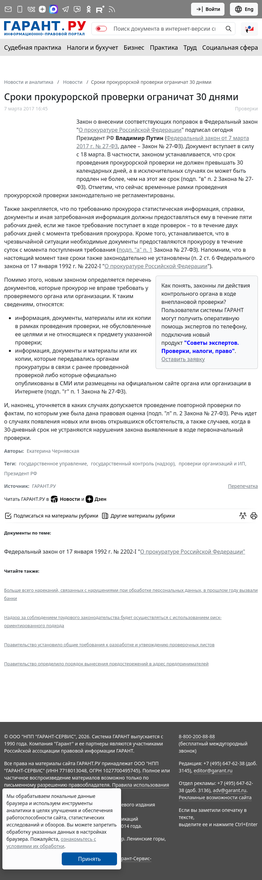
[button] (249, 28)
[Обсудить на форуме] (243, 516)
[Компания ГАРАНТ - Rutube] (100, 9)
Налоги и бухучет (92, 47)
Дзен (96, 499)
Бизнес (133, 47)
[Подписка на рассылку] (8, 9)
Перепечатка (243, 486)
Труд (190, 47)
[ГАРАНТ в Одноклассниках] (89, 9)
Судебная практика (32, 47)
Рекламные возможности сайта (215, 797)
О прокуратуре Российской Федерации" (192, 551)
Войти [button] (207, 9)
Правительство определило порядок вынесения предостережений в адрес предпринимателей (106, 664)
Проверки (246, 108)
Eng (243, 9)
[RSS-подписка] (112, 9)
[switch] (101, 28)
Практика (164, 47)
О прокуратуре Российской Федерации (130, 130)
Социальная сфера (230, 47)
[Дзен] (42, 9)
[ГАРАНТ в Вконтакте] (31, 9)
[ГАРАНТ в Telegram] (65, 9)
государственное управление (53, 463)
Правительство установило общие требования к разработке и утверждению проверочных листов (109, 645)
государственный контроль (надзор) (133, 463)
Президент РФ (20, 473)
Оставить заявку (183, 359)
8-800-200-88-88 (197, 736)
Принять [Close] (89, 859)
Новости (65, 499)
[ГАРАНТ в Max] (53, 9)
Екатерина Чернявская (53, 451)
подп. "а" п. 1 (135, 249)
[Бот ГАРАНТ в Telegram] (77, 9)
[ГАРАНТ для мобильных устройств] (20, 9)
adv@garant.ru (229, 790)
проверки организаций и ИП (212, 463)
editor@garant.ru (213, 770)
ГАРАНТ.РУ (44, 486)
